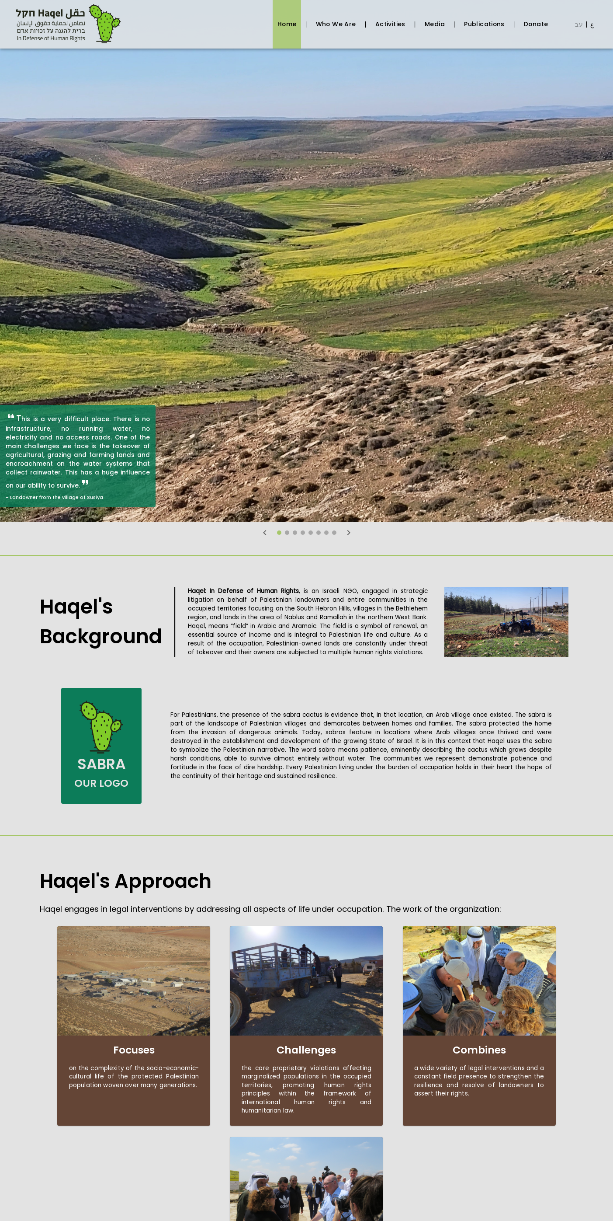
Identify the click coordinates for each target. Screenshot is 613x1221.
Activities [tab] (390, 24)
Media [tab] (434, 24)
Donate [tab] (536, 24)
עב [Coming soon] (579, 24)
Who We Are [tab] (335, 24)
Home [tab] (287, 24)
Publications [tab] (484, 24)
